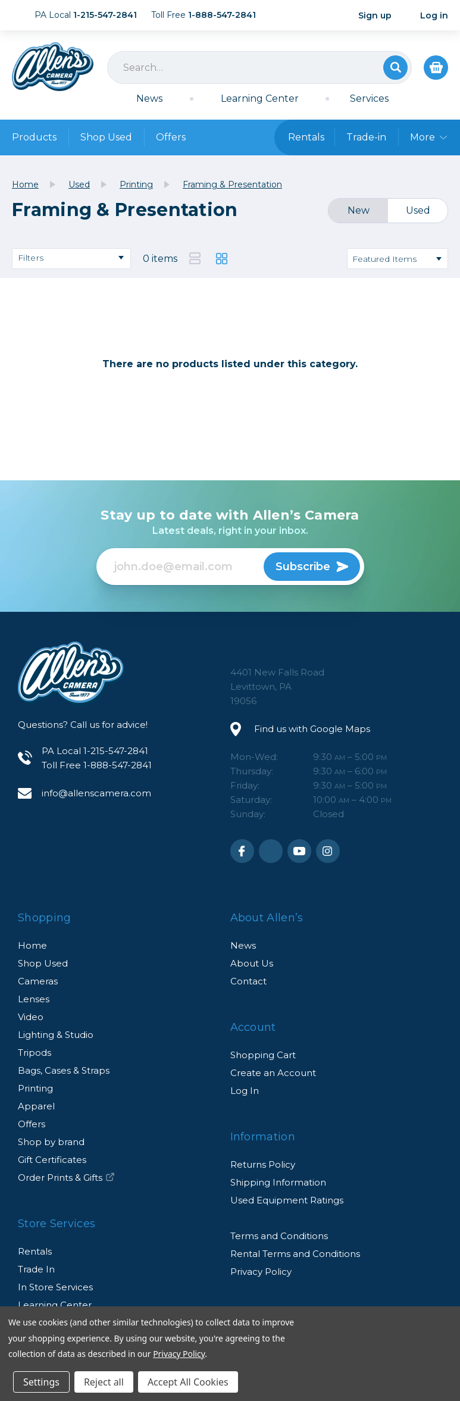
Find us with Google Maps (312, 728)
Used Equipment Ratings (286, 1200)
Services (369, 98)
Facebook (242, 851)
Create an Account (273, 1072)
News (149, 98)
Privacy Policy (261, 1271)
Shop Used (106, 137)
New (359, 210)
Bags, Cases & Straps (63, 1070)
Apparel (36, 1106)
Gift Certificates (52, 1159)
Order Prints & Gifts (66, 1177)
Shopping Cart (263, 1055)
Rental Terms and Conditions (295, 1253)
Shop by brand (51, 1141)
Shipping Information (278, 1182)
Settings (41, 1382)
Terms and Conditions (279, 1235)
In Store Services (55, 1287)
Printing (35, 1088)
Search (395, 67)
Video (30, 1016)
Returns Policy (262, 1164)
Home (32, 945)
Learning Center (260, 98)
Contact (248, 981)
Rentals (35, 1251)
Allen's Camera (52, 66)
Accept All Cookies (188, 1382)
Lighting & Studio (55, 1034)
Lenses (33, 999)
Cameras (38, 981)
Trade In (36, 1269)
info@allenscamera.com (96, 793)
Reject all (104, 1382)
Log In (244, 1090)
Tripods (34, 1052)
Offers (171, 137)
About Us (251, 963)
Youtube (299, 851)
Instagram (328, 851)
